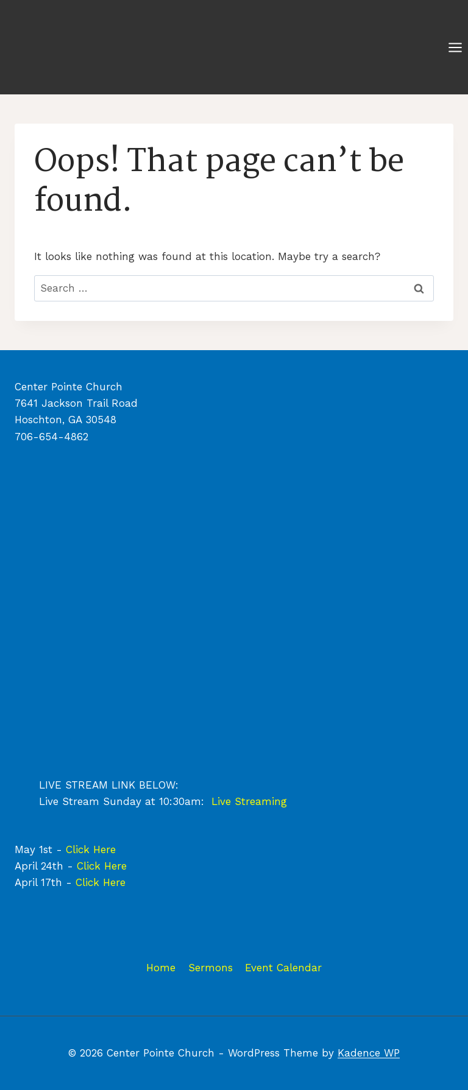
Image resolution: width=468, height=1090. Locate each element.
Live (223, 801)
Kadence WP (369, 1053)
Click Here (91, 849)
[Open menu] (455, 47)
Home (161, 968)
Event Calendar (283, 968)
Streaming (261, 801)
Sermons (210, 968)
